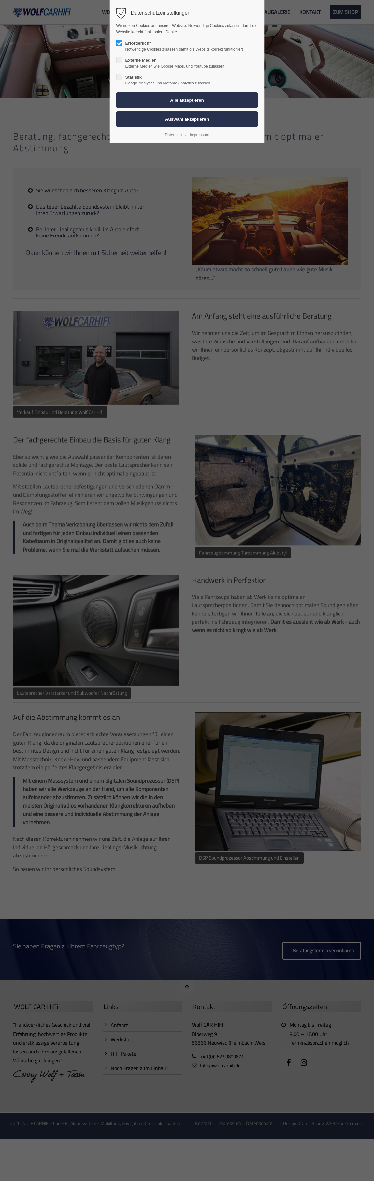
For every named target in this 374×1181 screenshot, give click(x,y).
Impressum (199, 135)
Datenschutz (176, 135)
